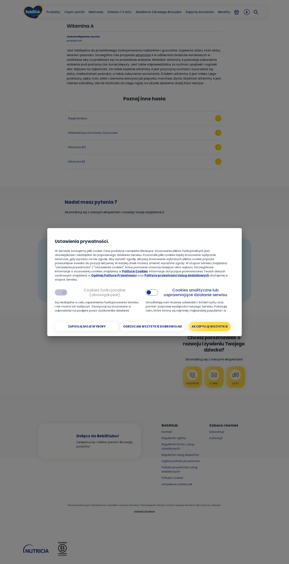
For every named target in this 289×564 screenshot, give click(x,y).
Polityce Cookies (135, 271)
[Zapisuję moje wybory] (87, 326)
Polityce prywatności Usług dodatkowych (176, 275)
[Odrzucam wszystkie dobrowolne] (152, 326)
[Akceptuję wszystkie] (209, 326)
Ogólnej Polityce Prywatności (114, 275)
